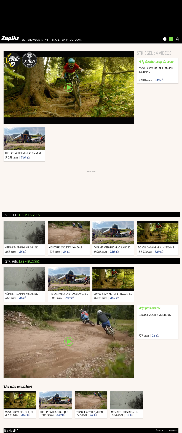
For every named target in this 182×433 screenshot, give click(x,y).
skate (56, 39)
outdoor (76, 39)
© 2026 (159, 430)
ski (23, 39)
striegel (22, 214)
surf (64, 39)
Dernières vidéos (18, 386)
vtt (47, 39)
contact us (172, 430)
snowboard (35, 39)
